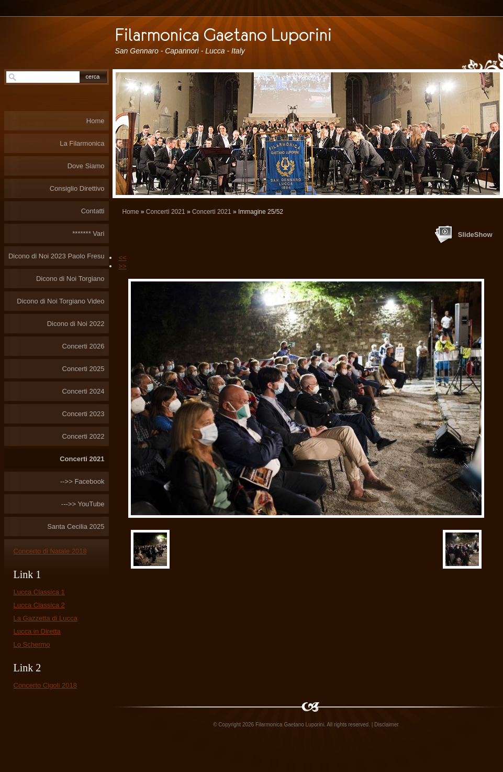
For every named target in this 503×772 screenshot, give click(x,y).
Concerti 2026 (83, 346)
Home (130, 211)
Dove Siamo (86, 166)
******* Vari (88, 233)
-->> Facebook (82, 481)
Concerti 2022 (83, 436)
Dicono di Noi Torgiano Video (60, 301)
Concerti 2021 (165, 211)
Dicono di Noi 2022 (76, 324)
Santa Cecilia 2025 (75, 526)
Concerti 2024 (83, 391)
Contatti (93, 211)
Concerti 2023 (83, 414)
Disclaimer (386, 724)
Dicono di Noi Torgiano (70, 278)
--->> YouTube (83, 504)
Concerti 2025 (83, 369)
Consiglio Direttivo (77, 188)
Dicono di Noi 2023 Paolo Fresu (56, 256)
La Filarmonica (82, 143)
